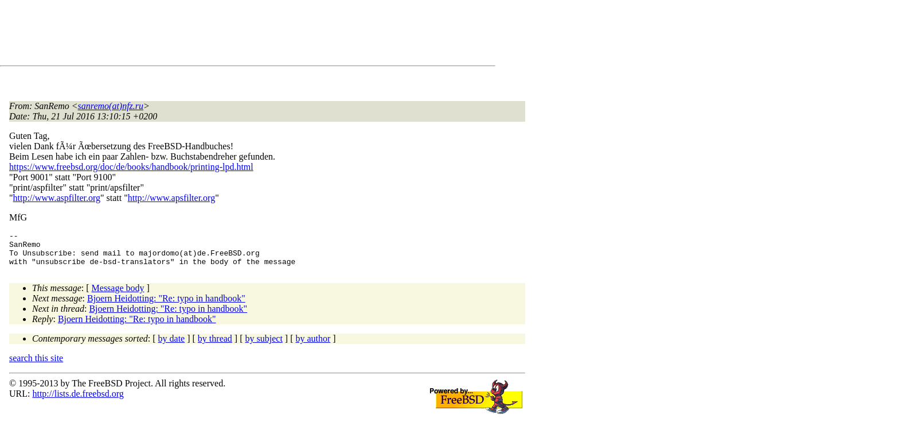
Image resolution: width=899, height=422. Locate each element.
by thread (215, 345)
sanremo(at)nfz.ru (111, 106)
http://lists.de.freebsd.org (77, 400)
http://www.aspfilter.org (56, 198)
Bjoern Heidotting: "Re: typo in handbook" (166, 305)
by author (312, 345)
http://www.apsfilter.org (171, 198)
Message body (118, 295)
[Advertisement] (218, 35)
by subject (264, 345)
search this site (36, 365)
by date (171, 345)
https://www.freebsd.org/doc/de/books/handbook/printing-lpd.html (131, 167)
